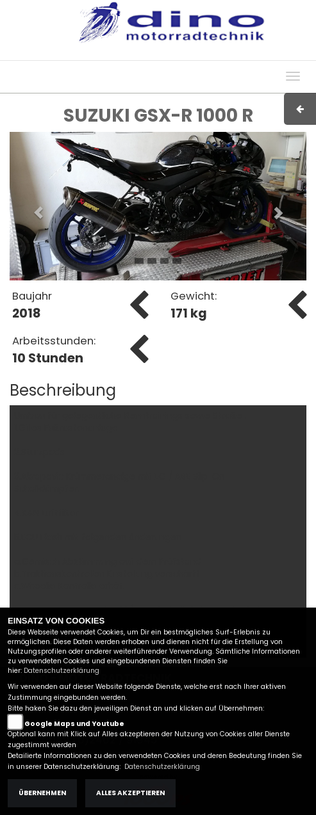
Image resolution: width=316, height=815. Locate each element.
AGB (199, 53)
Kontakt (234, 53)
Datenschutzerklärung (61, 670)
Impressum (154, 53)
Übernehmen (42, 793)
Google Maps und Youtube (74, 724)
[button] (32, 206)
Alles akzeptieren (130, 793)
